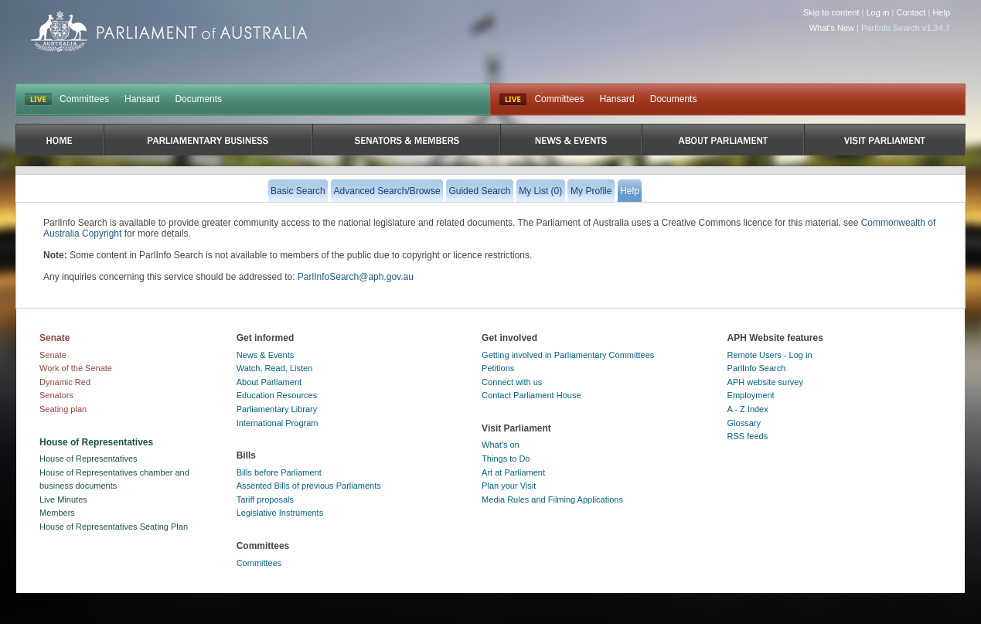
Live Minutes (63, 499)
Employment (751, 395)
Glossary (744, 423)
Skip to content (831, 12)
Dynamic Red (64, 382)
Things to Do (506, 458)
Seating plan (63, 409)
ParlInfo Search (756, 368)
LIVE (38, 100)
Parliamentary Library (277, 409)
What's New (831, 27)
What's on (500, 444)
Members (57, 512)
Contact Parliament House (531, 395)
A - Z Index (747, 409)
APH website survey (765, 382)
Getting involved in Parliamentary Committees (568, 355)
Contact (910, 12)
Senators (56, 395)
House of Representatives (88, 458)
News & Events (266, 355)
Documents (198, 99)
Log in (878, 12)
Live (512, 100)
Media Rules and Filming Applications (552, 499)
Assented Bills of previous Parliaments (309, 485)
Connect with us (512, 382)
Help (941, 12)
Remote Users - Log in (769, 355)
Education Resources (277, 395)
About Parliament (269, 382)
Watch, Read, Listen (275, 368)
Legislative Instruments (280, 512)
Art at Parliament (513, 472)
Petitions (498, 368)
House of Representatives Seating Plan (113, 526)
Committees (84, 99)
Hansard (141, 99)
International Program (277, 423)
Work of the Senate (75, 368)
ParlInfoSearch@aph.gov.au (356, 276)
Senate (52, 355)
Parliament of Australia (169, 31)
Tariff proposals (265, 499)
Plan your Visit (509, 485)
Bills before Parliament (279, 472)
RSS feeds (747, 436)
